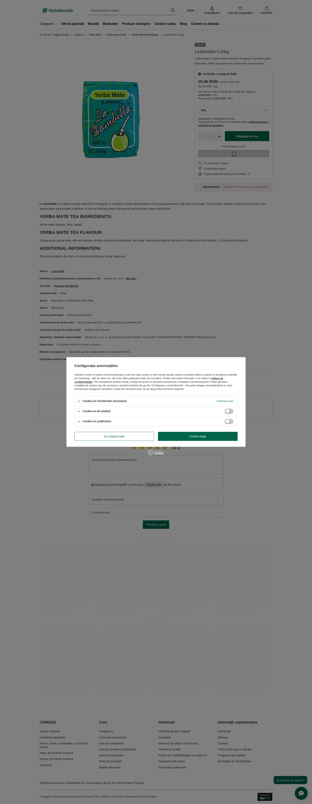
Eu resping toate (114, 436)
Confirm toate (197, 436)
